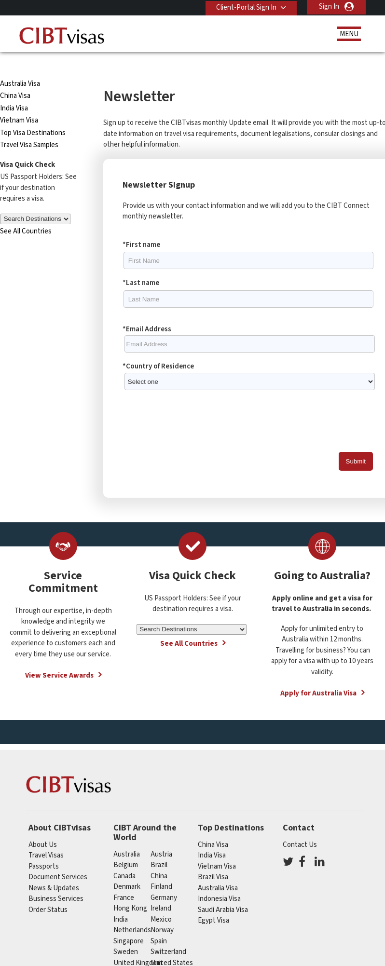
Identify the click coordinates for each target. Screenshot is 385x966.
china (159, 859)
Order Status (48, 892)
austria (161, 837)
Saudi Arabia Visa (223, 892)
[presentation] (196, 408)
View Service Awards (59, 658)
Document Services (57, 860)
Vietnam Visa (19, 103)
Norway (162, 913)
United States (172, 945)
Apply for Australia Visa (318, 676)
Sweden (125, 934)
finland (161, 869)
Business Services (55, 881)
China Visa (16, 78)
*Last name (141, 265)
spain (159, 924)
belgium (125, 848)
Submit (356, 444)
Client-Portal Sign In (245, 6)
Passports (43, 849)
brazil (159, 848)
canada (124, 859)
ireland (161, 891)
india (120, 902)
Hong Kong (130, 891)
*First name (141, 227)
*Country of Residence (158, 349)
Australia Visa (20, 66)
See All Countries (26, 214)
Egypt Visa (213, 903)
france (123, 880)
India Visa (14, 91)
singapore (128, 924)
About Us (42, 827)
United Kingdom (137, 945)
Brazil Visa (213, 860)
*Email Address (147, 312)
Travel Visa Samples (29, 127)
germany (164, 880)
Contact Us (300, 827)
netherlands (132, 913)
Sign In (329, 6)
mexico (161, 902)
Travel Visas (46, 838)
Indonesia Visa (219, 881)
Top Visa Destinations (33, 115)
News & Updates (53, 871)
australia (126, 837)
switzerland (168, 934)
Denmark (126, 869)
